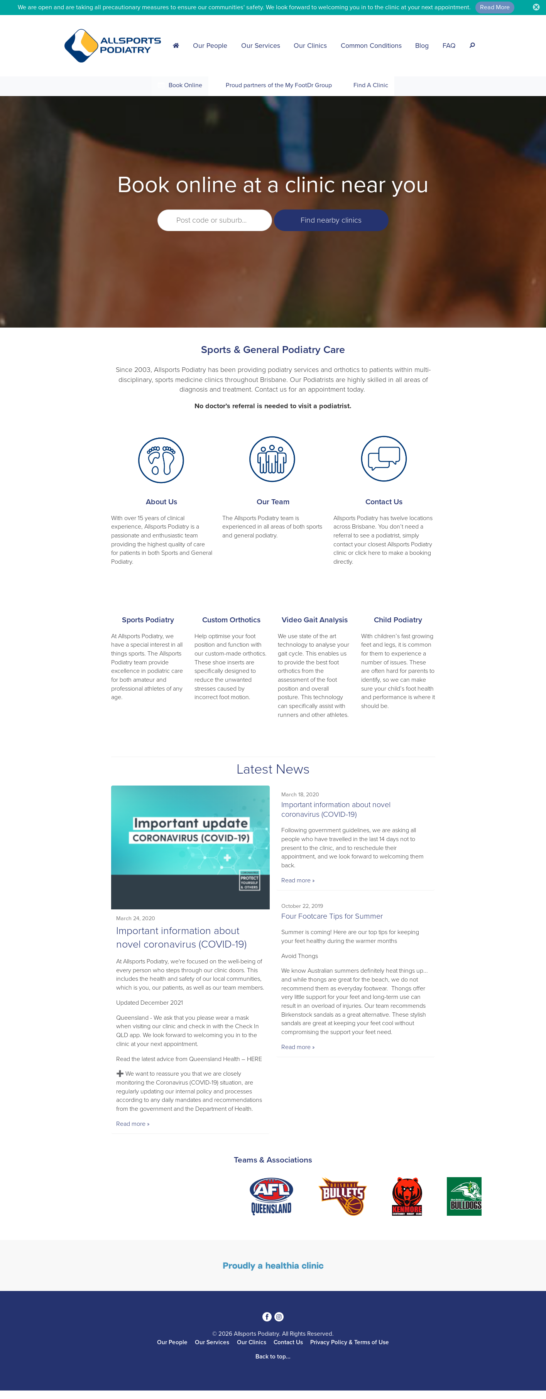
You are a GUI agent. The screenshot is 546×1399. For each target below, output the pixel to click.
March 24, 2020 (136, 918)
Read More (495, 7)
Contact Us (383, 502)
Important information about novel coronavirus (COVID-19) (336, 810)
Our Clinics (310, 46)
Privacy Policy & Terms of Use (349, 1350)
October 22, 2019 (303, 907)
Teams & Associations (273, 1168)
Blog (422, 46)
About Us (161, 502)
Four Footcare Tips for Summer (332, 917)
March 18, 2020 (300, 795)
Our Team (273, 502)
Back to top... (273, 1365)
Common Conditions (371, 46)
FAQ (449, 46)
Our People (210, 46)
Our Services (260, 46)
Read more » (133, 1132)
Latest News (273, 769)
